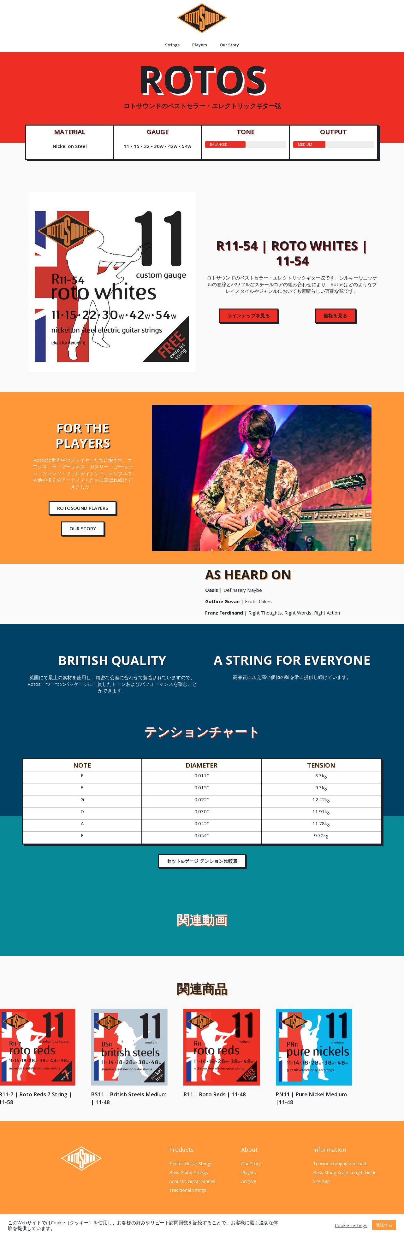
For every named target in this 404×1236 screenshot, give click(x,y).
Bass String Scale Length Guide (345, 1172)
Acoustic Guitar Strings (192, 1181)
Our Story (229, 45)
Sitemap (321, 1181)
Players (199, 45)
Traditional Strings (187, 1190)
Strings (172, 45)
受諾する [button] (384, 1225)
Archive (248, 1181)
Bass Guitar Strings (188, 1172)
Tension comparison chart (340, 1164)
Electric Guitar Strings (190, 1164)
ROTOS (202, 89)
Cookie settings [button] (351, 1225)
